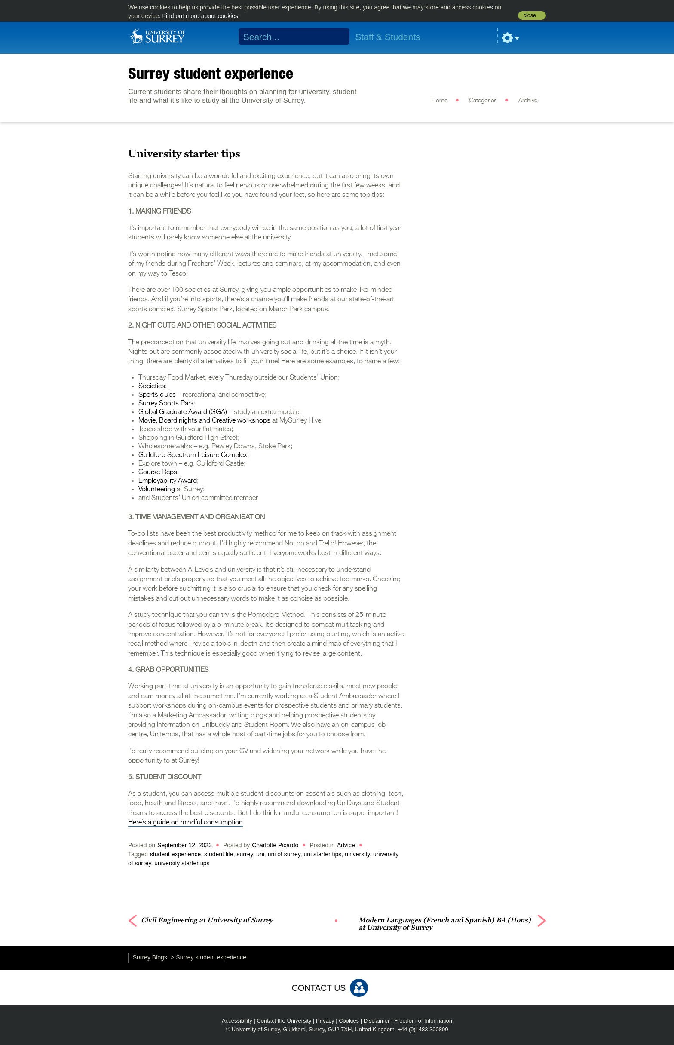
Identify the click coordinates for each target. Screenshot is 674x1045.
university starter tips (181, 863)
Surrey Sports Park (166, 403)
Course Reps (157, 472)
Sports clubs (157, 395)
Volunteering (156, 489)
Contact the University (284, 1020)
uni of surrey (284, 854)
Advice (346, 845)
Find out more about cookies (200, 15)
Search (337, 36)
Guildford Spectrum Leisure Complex (192, 455)
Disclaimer (377, 1020)
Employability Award (167, 481)
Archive (527, 101)
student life (218, 854)
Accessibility (237, 1020)
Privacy (325, 1020)
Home (439, 101)
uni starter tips (322, 854)
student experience (175, 854)
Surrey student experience (210, 73)
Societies (151, 386)
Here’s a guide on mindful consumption (185, 822)
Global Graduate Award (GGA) (182, 412)
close (530, 15)
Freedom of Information (423, 1020)
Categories (483, 101)
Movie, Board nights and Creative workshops (204, 420)
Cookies (349, 1020)
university (357, 854)
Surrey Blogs (150, 957)
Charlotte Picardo (275, 845)
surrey (245, 854)
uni (260, 854)
